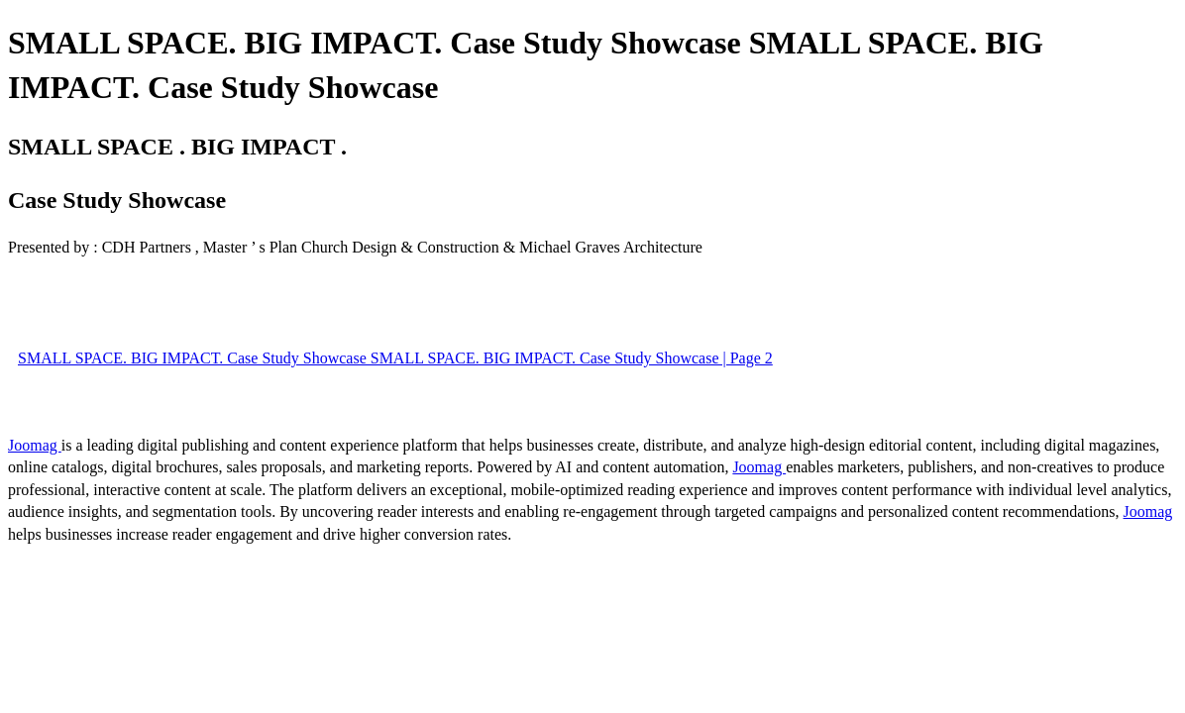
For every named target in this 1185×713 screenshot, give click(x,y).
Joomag (34, 445)
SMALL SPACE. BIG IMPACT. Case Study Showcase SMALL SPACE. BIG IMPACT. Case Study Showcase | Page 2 (395, 358)
